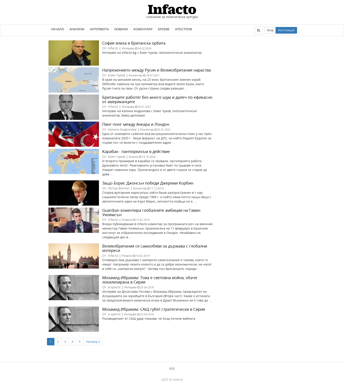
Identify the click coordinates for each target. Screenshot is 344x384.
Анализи (77, 29)
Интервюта (99, 29)
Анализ (133, 157)
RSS (172, 368)
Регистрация (286, 30)
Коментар (135, 75)
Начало (57, 29)
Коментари (142, 29)
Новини (121, 29)
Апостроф (183, 29)
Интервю (128, 48)
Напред (93, 341)
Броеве (164, 29)
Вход (270, 30)
